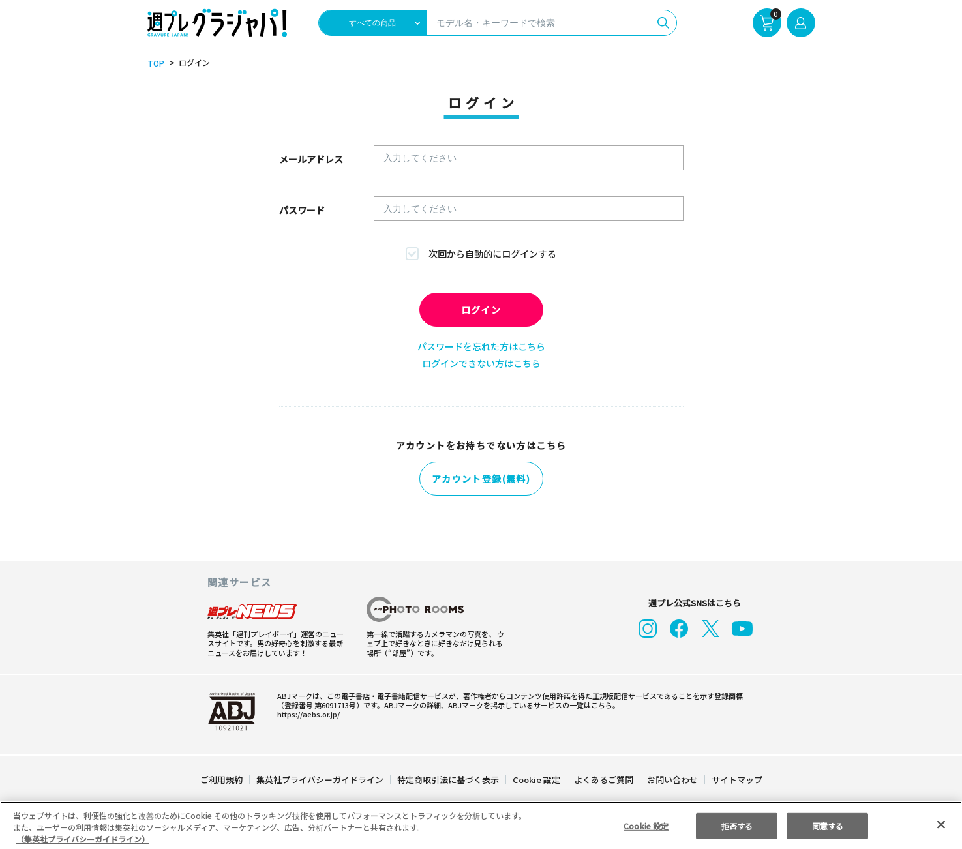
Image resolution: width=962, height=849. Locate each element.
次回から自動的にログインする (492, 253)
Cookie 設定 (536, 779)
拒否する (737, 825)
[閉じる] (941, 824)
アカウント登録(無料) (481, 478)
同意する (827, 825)
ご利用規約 (222, 779)
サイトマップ (735, 779)
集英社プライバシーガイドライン (320, 779)
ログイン (481, 309)
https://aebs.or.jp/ (306, 714)
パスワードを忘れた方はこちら (481, 346)
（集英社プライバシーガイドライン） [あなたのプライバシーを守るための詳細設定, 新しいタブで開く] (82, 838)
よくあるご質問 (602, 779)
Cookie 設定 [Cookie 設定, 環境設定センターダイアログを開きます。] (646, 825)
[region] (481, 825)
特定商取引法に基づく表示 (448, 779)
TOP (154, 63)
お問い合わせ (671, 779)
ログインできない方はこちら (481, 363)
